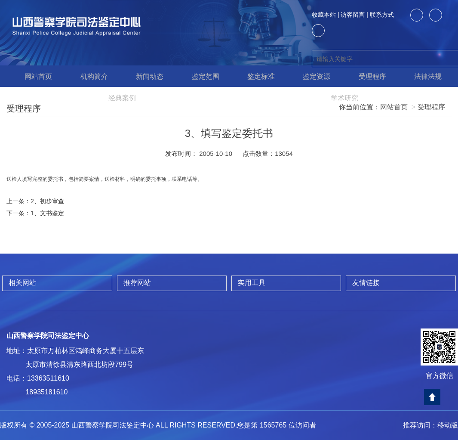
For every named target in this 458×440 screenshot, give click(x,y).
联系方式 (382, 14)
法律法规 (423, 76)
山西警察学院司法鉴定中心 (47, 335)
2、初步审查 (47, 201)
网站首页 (34, 76)
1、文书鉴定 (47, 213)
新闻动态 (145, 76)
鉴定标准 (256, 76)
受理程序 (368, 76)
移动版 (447, 425)
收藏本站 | (325, 14)
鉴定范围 (201, 76)
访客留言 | (354, 14)
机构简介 (89, 76)
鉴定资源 (312, 76)
